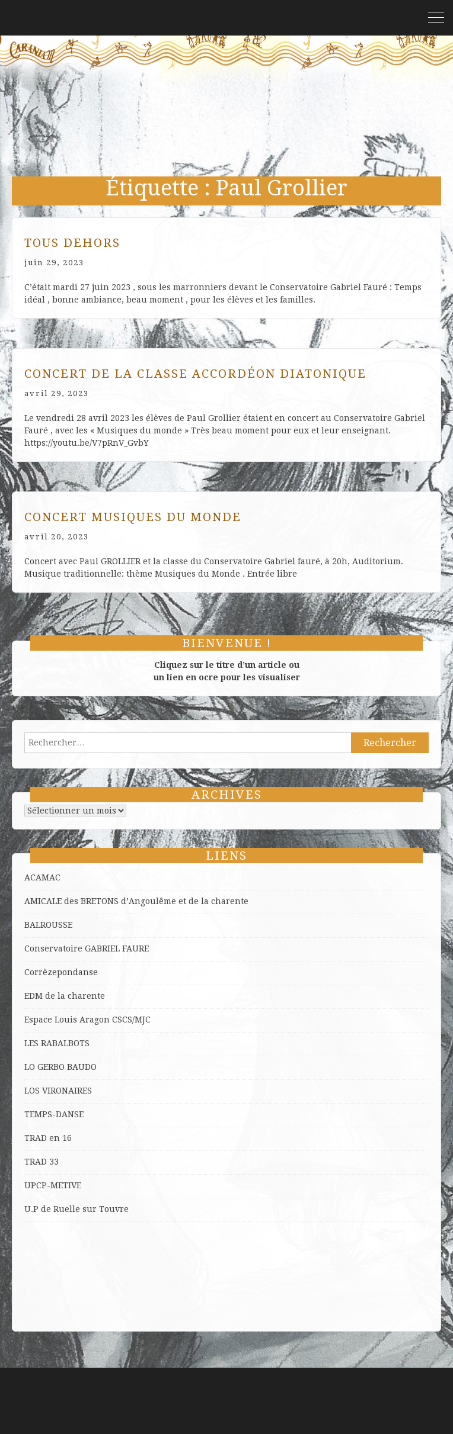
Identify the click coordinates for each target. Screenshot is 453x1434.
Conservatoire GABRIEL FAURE (86, 948)
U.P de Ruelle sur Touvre (76, 1209)
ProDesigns (252, 1415)
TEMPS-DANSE (54, 1114)
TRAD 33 (41, 1161)
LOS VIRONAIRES (58, 1090)
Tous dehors (72, 243)
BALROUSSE (48, 925)
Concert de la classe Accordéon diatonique (195, 373)
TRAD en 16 (48, 1138)
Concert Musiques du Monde (132, 517)
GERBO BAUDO (67, 1067)
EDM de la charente (64, 996)
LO (30, 1067)
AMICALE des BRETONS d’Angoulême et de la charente (136, 901)
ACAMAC (42, 877)
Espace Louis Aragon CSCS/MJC (87, 1019)
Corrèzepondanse (61, 972)
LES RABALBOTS (57, 1043)
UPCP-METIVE (52, 1185)
